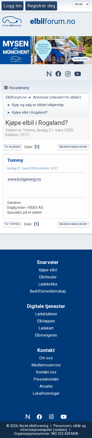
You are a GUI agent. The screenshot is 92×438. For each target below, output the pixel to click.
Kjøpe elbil (48, 270)
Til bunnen (12, 147)
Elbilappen (46, 321)
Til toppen (12, 224)
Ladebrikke (47, 284)
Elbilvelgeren (46, 335)
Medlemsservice (46, 365)
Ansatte (46, 386)
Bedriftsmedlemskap (48, 291)
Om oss (46, 358)
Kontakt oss (46, 372)
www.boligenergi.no (24, 179)
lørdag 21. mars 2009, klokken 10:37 (32, 168)
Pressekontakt (46, 379)
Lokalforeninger (46, 393)
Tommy (15, 160)
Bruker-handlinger (73, 147)
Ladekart (46, 328)
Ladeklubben (46, 314)
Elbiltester (48, 277)
